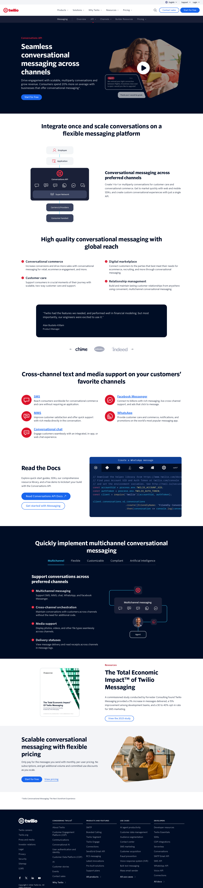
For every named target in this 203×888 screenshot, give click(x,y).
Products (62, 10)
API (92, 19)
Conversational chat (48, 429)
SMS (37, 396)
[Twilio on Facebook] (21, 878)
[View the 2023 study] (119, 718)
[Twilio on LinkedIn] (34, 878)
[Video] (143, 68)
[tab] (81, 349)
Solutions (78, 10)
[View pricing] (51, 779)
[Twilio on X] (27, 878)
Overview (81, 19)
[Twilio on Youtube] (40, 878)
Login (196, 2)
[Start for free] (190, 10)
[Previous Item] (71, 349)
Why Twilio (95, 10)
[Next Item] (132, 349)
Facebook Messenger (132, 396)
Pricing (127, 10)
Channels (104, 19)
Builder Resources (124, 19)
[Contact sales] (169, 10)
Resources (112, 10)
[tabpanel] (101, 323)
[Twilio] (11, 10)
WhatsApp (124, 413)
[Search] (155, 10)
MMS (37, 413)
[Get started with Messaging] (43, 506)
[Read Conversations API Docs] (45, 496)
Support (186, 2)
